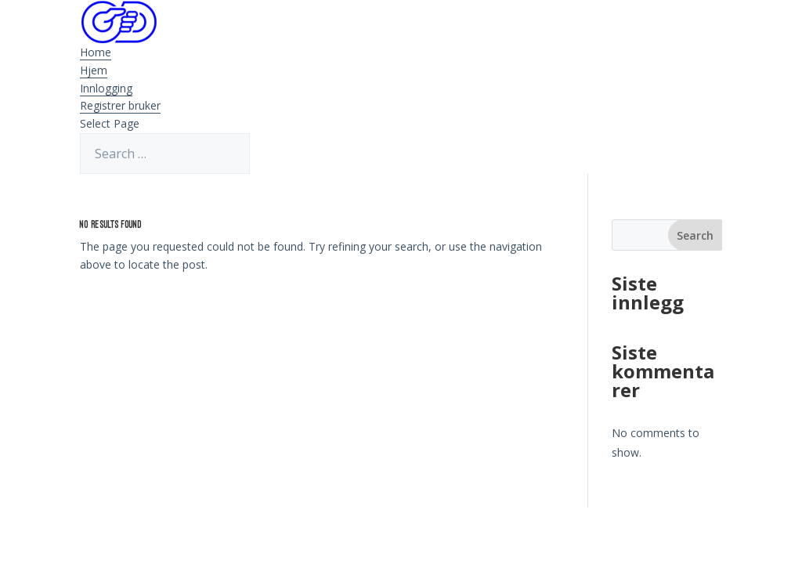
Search (695, 235)
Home (95, 52)
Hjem (93, 70)
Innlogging (106, 88)
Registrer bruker (120, 105)
